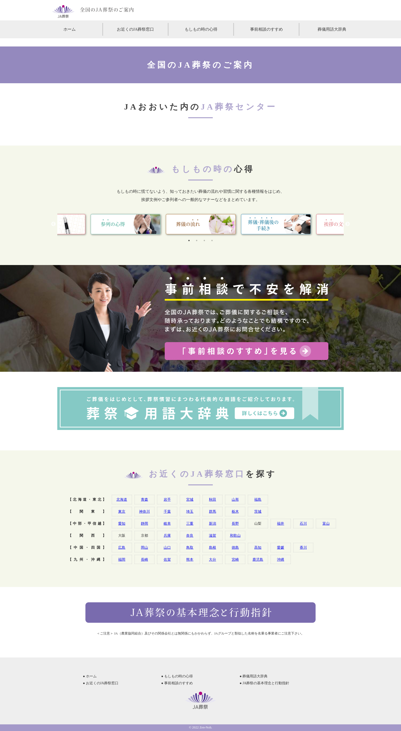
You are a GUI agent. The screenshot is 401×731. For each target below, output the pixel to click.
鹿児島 (257, 559)
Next (347, 224)
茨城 (257, 511)
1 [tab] (189, 240)
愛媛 (280, 547)
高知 (257, 547)
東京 (121, 511)
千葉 (167, 511)
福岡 (121, 559)
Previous (53, 224)
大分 (212, 559)
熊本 (189, 559)
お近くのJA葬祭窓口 (135, 29)
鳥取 (189, 547)
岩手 (167, 499)
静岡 (144, 523)
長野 (235, 523)
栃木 (235, 511)
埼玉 (189, 511)
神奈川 (144, 511)
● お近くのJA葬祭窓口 (100, 683)
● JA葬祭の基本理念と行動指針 (264, 683)
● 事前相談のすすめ (177, 683)
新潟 (212, 523)
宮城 (189, 499)
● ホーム (90, 676)
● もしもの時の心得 (177, 676)
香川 (303, 547)
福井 (280, 523)
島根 (212, 547)
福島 (257, 499)
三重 (189, 523)
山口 (167, 547)
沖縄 (280, 559)
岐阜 (167, 523)
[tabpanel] (200, 224)
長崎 (144, 559)
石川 (303, 523)
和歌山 (235, 535)
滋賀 (212, 535)
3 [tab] (204, 240)
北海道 (121, 499)
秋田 (212, 499)
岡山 (144, 547)
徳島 (235, 547)
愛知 (121, 523)
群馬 (212, 511)
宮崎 (235, 559)
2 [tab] (196, 240)
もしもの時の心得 (201, 29)
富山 (326, 523)
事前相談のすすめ (266, 29)
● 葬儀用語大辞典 (254, 676)
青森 (144, 499)
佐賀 (167, 559)
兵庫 (167, 535)
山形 (235, 499)
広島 (121, 547)
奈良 (189, 535)
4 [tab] (212, 240)
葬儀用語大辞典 (332, 29)
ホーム (69, 29)
